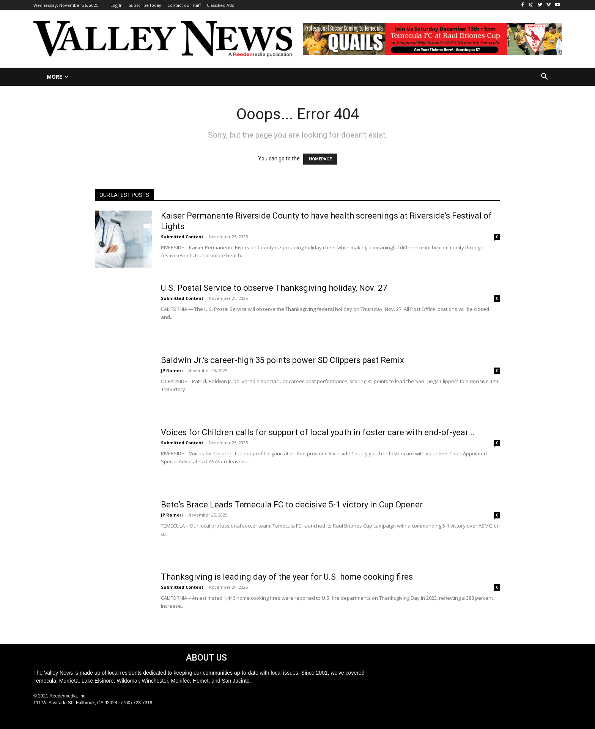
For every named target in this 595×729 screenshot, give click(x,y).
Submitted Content (182, 236)
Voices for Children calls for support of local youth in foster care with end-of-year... (318, 432)
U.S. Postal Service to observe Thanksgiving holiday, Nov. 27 (274, 288)
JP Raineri (172, 370)
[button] (544, 77)
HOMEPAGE (320, 159)
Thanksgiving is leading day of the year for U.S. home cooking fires (287, 577)
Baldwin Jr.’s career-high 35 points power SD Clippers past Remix (282, 360)
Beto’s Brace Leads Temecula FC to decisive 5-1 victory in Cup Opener (292, 504)
